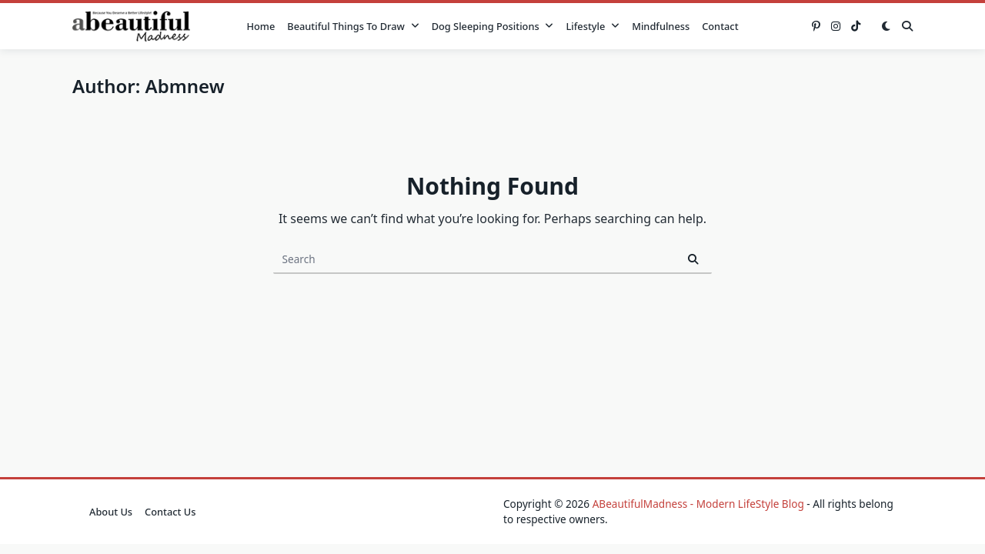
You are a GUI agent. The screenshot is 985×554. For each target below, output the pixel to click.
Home (260, 26)
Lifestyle (592, 26)
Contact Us (170, 512)
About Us (110, 512)
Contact (720, 26)
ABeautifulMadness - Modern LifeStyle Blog (698, 503)
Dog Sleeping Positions (493, 26)
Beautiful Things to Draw (353, 26)
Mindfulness (661, 26)
